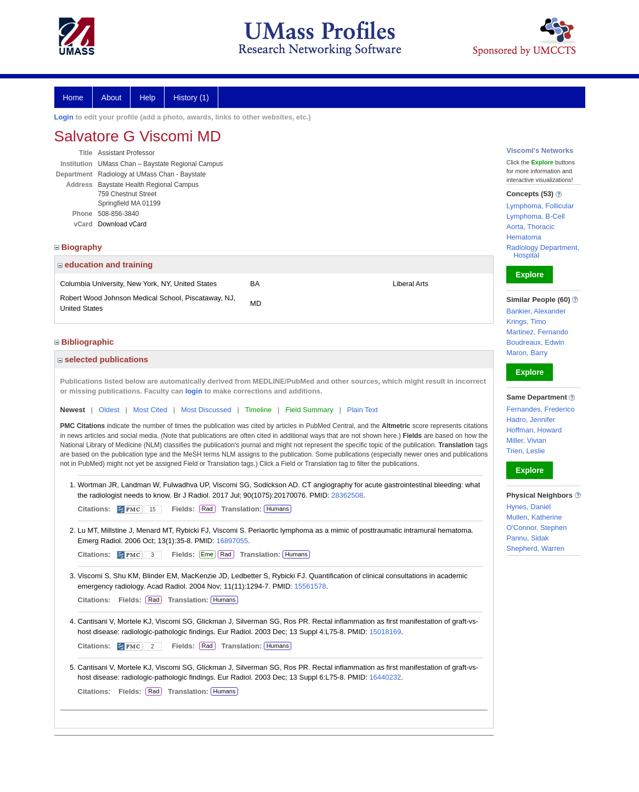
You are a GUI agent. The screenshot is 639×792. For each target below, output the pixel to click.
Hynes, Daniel (528, 507)
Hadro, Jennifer (530, 419)
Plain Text (362, 410)
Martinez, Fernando (537, 332)
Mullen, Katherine (534, 517)
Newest (73, 410)
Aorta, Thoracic (530, 227)
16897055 (232, 541)
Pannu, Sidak (527, 538)
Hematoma (523, 237)
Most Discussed (206, 410)
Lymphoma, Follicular (540, 206)
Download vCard (122, 224)
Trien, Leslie (525, 451)
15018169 (385, 632)
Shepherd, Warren (535, 548)
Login (63, 117)
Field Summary (309, 410)
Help (147, 97)
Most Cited (150, 410)
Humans (278, 508)
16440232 (385, 677)
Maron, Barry (526, 353)
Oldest (109, 410)
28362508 (347, 495)
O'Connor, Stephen (536, 527)
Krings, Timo (526, 321)
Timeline (258, 410)
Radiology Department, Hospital (542, 251)
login (193, 391)
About (111, 97)
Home (73, 97)
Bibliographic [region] (85, 341)
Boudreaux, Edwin (535, 342)
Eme (207, 555)
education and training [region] (105, 264)
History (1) (191, 97)
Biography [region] (79, 247)
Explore (530, 274)
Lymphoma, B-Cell (535, 216)
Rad (206, 509)
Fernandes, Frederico (540, 409)
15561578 (310, 586)
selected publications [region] (103, 359)
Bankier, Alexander (536, 311)
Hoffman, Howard (534, 430)
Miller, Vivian (526, 440)
